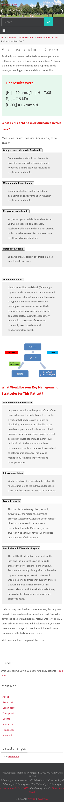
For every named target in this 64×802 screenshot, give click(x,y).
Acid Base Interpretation (47, 37)
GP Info (6, 718)
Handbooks (8, 729)
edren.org (9, 5)
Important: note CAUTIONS (14, 788)
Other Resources (26, 37)
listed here (13, 756)
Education (11, 37)
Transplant (8, 713)
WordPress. (42, 798)
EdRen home (9, 707)
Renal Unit (8, 702)
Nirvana (31, 798)
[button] (22, 150)
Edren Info (8, 735)
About (6, 696)
